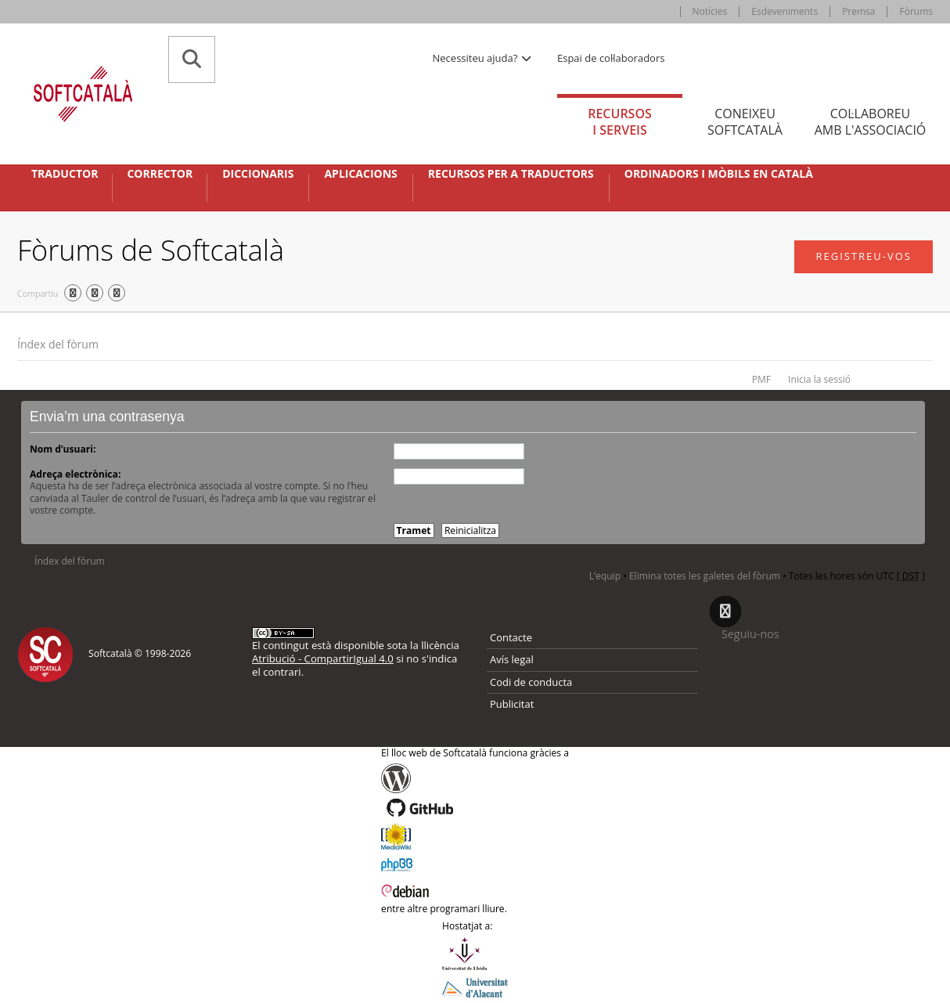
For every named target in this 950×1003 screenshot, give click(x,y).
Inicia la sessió (819, 379)
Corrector (160, 174)
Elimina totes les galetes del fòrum (704, 576)
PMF (761, 379)
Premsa (858, 11)
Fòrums (916, 11)
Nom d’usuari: (62, 449)
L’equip (605, 576)
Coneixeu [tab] (745, 122)
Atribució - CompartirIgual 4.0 (323, 658)
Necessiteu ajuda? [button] (483, 58)
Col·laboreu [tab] (870, 122)
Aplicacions (360, 174)
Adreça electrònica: (75, 474)
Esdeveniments (784, 11)
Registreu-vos (863, 256)
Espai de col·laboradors (610, 58)
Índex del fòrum (58, 344)
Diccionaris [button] (257, 174)
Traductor (64, 174)
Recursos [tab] (619, 122)
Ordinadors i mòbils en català (718, 174)
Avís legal (512, 659)
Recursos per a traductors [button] (511, 174)
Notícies (710, 11)
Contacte (511, 637)
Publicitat (512, 704)
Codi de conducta (531, 682)
